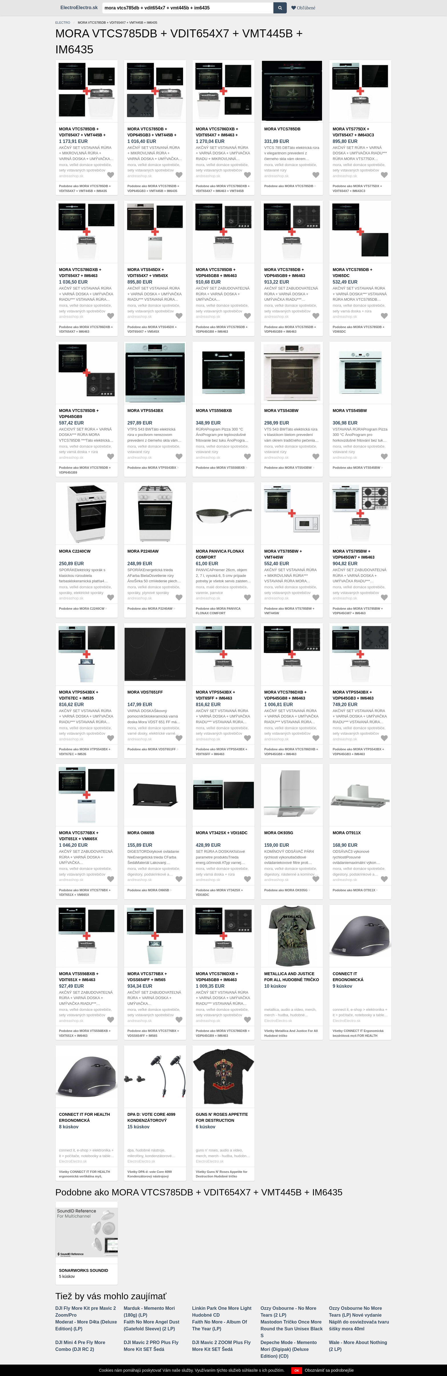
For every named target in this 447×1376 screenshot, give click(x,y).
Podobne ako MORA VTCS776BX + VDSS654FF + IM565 (153, 1033)
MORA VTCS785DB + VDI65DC (352, 272)
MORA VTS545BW (350, 410)
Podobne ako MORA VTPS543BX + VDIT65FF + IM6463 (221, 751)
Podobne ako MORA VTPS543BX (151, 467)
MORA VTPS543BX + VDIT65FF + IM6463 (215, 695)
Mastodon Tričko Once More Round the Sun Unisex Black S (292, 1329)
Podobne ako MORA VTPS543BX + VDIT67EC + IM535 (84, 751)
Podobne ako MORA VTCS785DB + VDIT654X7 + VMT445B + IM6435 (85, 188)
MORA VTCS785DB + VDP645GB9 (79, 413)
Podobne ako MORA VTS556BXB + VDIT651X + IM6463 (85, 1033)
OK (296, 1370)
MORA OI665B (140, 833)
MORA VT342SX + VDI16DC (221, 833)
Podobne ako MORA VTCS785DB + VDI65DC (358, 329)
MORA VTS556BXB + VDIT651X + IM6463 (78, 976)
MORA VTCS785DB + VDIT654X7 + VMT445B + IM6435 (82, 135)
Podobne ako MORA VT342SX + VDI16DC (219, 892)
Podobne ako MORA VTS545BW (356, 467)
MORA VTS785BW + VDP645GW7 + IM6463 (354, 554)
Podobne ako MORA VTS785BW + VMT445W (289, 611)
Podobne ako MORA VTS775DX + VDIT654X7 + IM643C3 (357, 188)
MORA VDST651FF (145, 692)
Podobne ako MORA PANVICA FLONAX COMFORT (218, 611)
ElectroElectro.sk (79, 7)
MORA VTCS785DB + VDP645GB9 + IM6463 (284, 272)
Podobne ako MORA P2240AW (149, 608)
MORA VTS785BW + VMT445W (283, 554)
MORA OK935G (278, 833)
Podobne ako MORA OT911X (354, 890)
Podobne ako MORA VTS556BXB (220, 467)
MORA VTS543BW (281, 410)
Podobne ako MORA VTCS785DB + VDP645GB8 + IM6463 (221, 329)
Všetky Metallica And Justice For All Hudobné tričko (291, 1033)
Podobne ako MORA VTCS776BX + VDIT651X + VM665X (85, 892)
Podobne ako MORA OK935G (286, 890)
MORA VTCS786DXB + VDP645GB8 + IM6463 (285, 695)
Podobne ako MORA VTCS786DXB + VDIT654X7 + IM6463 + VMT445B (223, 188)
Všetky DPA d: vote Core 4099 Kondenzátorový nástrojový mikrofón (149, 1176)
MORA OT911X (347, 833)
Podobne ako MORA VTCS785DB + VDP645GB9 (85, 470)
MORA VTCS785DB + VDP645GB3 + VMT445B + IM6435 (151, 135)
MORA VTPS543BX (145, 410)
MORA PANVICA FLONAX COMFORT (220, 554)
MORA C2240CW (75, 551)
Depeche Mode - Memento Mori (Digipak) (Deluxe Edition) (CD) (289, 1349)
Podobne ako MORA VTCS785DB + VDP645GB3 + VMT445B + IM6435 (153, 188)
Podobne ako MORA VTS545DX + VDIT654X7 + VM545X (152, 329)
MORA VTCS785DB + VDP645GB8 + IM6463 (216, 272)
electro (62, 22)
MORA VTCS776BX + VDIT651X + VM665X (78, 836)
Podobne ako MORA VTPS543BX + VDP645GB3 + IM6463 (358, 751)
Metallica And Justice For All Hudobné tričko (291, 976)
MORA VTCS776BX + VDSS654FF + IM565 (147, 976)
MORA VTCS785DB (282, 129)
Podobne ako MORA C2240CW (81, 608)
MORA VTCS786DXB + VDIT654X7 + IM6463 (80, 272)
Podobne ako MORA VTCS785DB (288, 186)
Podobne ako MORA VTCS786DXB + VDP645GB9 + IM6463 (223, 1033)
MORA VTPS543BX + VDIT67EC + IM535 (78, 695)
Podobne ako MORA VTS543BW (288, 467)
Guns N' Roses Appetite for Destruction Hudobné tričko (222, 1120)
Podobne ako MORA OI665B (148, 890)
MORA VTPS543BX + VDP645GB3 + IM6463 (353, 695)
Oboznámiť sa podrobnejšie (329, 1370)
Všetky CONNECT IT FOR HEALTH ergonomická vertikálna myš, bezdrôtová (84, 1176)
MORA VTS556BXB (214, 410)
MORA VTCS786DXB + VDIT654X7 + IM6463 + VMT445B (217, 135)
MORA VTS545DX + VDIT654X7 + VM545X (147, 272)
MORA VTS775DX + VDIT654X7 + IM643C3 (353, 132)
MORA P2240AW (143, 551)
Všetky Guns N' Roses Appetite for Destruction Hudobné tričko (221, 1174)
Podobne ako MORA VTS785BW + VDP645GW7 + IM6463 (358, 611)
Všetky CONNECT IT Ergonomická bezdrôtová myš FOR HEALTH (358, 1033)
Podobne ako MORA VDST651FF (151, 749)
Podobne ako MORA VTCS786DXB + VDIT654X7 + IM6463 (86, 329)
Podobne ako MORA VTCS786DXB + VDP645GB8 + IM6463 (291, 751)
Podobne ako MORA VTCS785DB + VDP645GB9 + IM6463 (290, 329)
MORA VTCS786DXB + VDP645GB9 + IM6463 (217, 976)
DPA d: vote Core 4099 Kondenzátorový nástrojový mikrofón (152, 1120)
